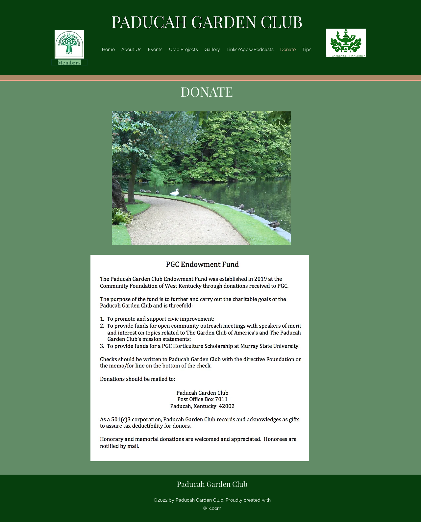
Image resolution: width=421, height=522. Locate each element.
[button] (307, 49)
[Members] (69, 62)
